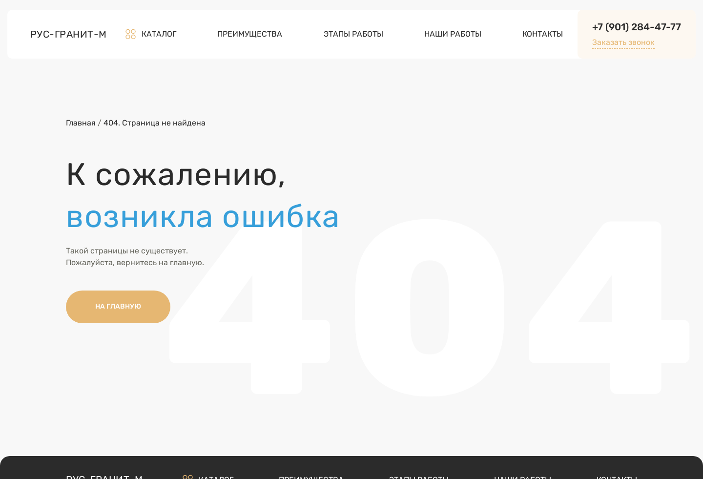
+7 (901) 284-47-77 (636, 27)
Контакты (542, 34)
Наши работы (452, 34)
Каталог (150, 34)
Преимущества (249, 34)
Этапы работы (353, 34)
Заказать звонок (623, 42)
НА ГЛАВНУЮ (118, 306)
